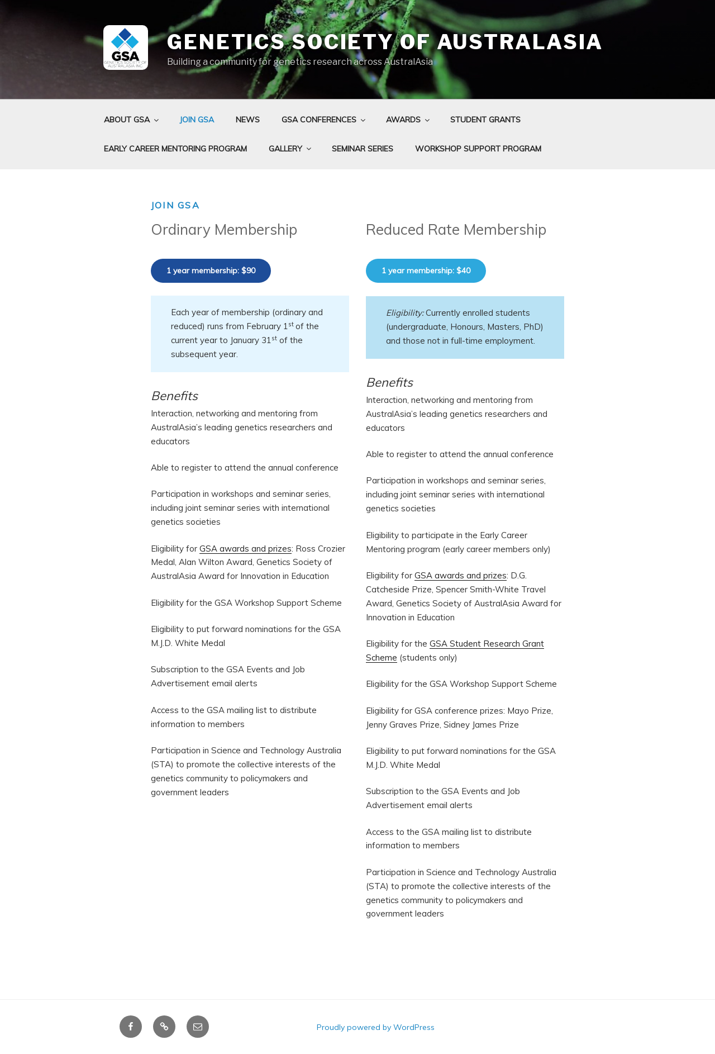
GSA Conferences (324, 120)
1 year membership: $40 (426, 270)
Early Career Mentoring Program (175, 149)
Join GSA (196, 120)
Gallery (291, 149)
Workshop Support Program (478, 149)
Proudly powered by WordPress (376, 1027)
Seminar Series (362, 149)
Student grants (485, 120)
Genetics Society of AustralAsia (385, 42)
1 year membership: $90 (210, 270)
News (248, 120)
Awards (408, 120)
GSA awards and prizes (245, 548)
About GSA (132, 120)
